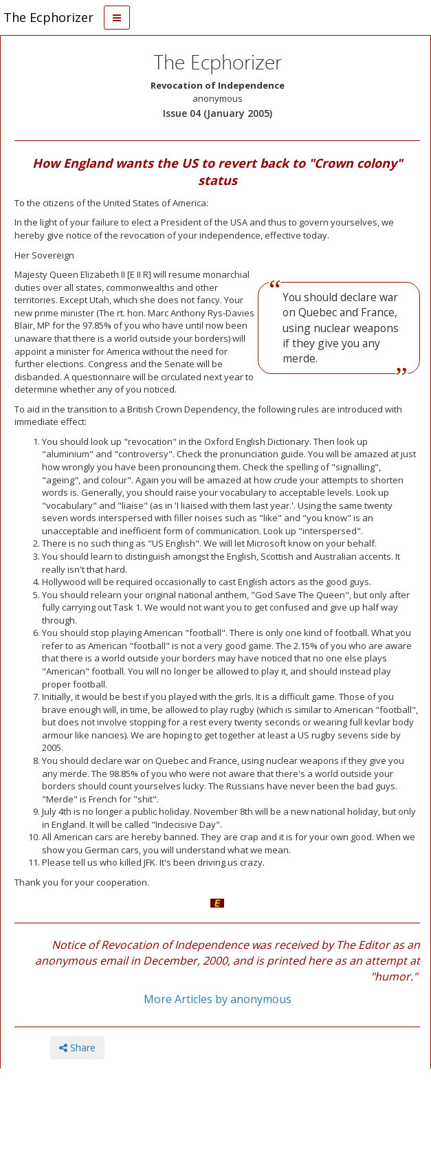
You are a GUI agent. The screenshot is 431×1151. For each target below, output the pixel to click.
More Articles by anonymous (217, 999)
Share (77, 1047)
